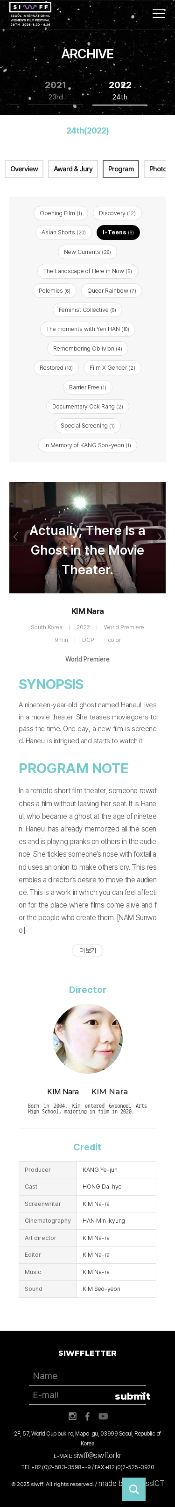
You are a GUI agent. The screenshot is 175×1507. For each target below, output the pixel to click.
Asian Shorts (64, 232)
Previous (15, 537)
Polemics (54, 290)
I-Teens (118, 232)
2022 (120, 90)
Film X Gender (112, 367)
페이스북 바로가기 (87, 1416)
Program (120, 169)
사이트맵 (159, 13)
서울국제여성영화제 (30, 14)
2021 (55, 90)
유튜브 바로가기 (103, 1416)
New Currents (87, 251)
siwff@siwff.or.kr (97, 1455)
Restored (56, 367)
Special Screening (88, 425)
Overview (24, 169)
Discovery (117, 213)
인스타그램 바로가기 (72, 1416)
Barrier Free (87, 387)
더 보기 (87, 950)
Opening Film (61, 213)
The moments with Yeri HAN (87, 328)
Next (159, 537)
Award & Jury (73, 169)
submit (130, 1396)
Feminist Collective (87, 309)
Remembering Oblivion (87, 348)
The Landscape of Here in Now (87, 271)
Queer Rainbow (111, 290)
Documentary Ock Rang (87, 406)
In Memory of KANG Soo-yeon (87, 445)
